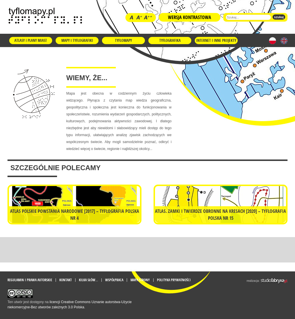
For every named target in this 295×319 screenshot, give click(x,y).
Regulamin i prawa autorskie (29, 280)
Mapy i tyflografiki (77, 40)
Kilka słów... (88, 280)
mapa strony (140, 280)
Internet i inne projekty (216, 40)
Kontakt (65, 280)
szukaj (279, 17)
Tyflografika (170, 40)
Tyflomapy (123, 40)
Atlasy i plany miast (30, 40)
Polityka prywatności (174, 280)
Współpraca (114, 280)
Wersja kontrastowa (189, 17)
